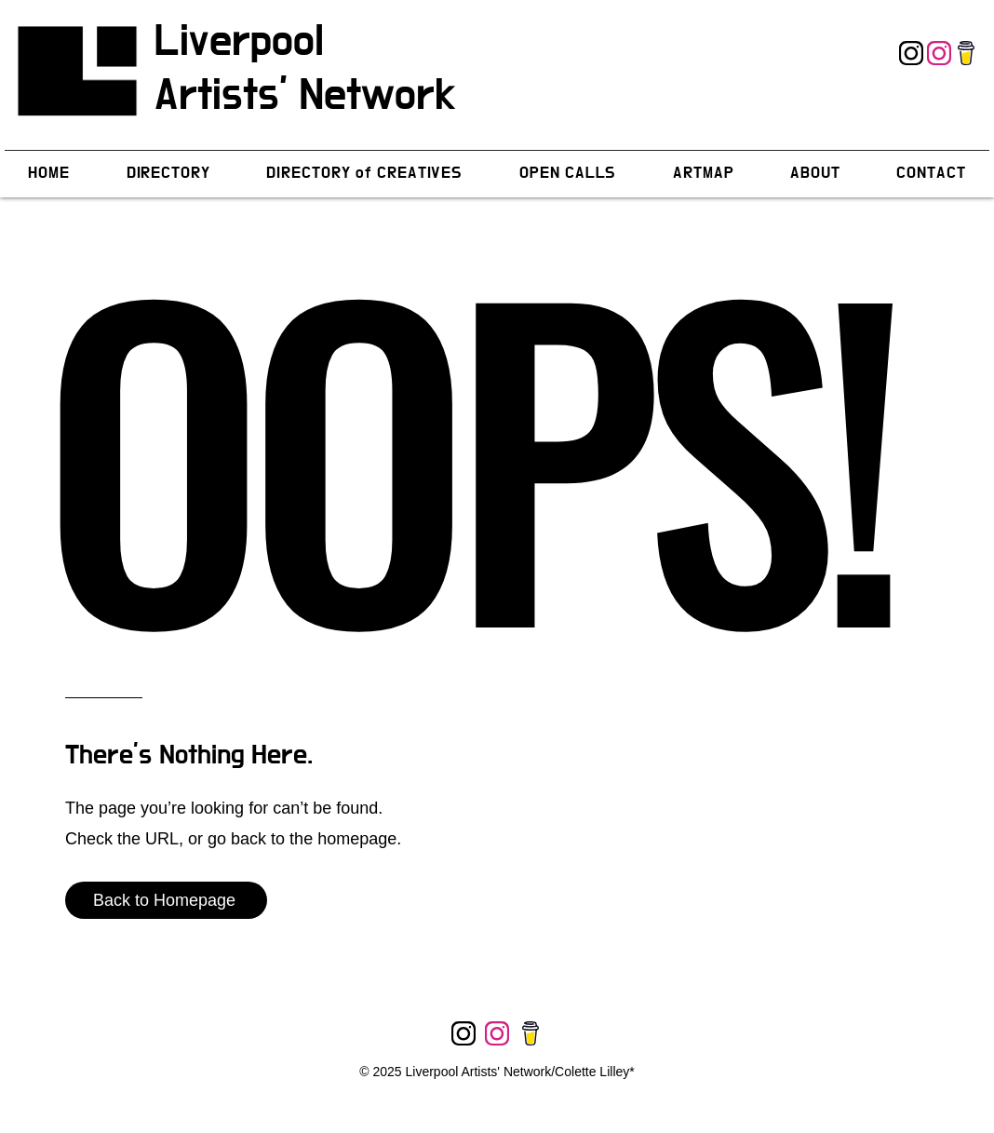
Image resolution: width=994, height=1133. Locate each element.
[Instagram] (911, 53)
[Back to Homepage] (166, 900)
